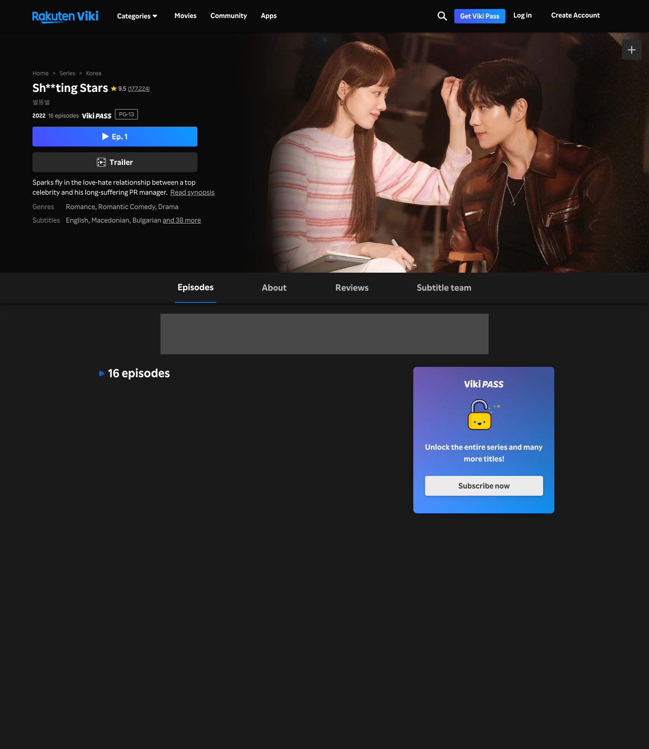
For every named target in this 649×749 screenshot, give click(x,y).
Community (228, 16)
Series (67, 73)
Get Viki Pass (479, 16)
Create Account (575, 15)
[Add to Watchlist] (632, 50)
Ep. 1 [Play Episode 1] (115, 136)
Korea (93, 73)
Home (40, 73)
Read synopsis (192, 192)
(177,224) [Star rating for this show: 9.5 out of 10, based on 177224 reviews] (139, 88)
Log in (522, 15)
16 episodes (63, 115)
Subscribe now (484, 485)
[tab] (195, 288)
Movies (185, 16)
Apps (269, 16)
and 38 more (182, 220)
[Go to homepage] (65, 16)
